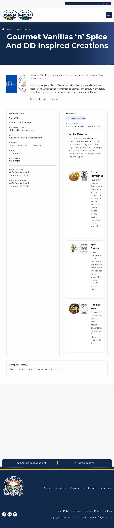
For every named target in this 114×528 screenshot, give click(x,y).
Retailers (60, 488)
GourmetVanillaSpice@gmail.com (25, 138)
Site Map (107, 511)
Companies (22, 29)
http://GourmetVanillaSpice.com (25, 145)
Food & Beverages (75, 126)
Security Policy (93, 511)
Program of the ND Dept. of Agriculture (83, 4)
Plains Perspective (83, 462)
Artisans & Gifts (93, 126)
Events (92, 488)
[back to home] (17, 15)
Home (9, 29)
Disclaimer (77, 511)
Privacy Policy (62, 511)
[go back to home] (13, 488)
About (47, 488)
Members (106, 488)
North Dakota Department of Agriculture (89, 517)
